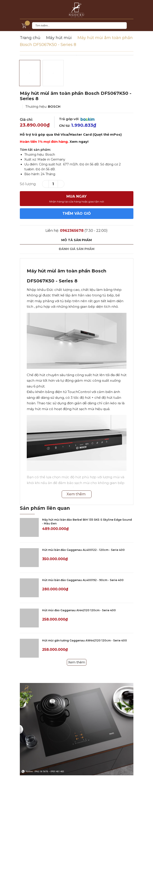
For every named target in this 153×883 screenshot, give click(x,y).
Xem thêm (76, 662)
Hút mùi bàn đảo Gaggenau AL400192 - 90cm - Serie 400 (83, 580)
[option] (76, 55)
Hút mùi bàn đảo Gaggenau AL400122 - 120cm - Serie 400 (83, 550)
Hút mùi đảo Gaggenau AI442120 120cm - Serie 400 (79, 610)
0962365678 (72, 230)
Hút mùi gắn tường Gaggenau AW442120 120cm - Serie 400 (84, 640)
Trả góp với (76, 119)
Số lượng (28, 184)
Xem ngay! (78, 141)
